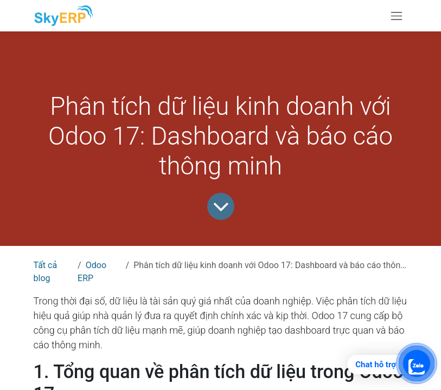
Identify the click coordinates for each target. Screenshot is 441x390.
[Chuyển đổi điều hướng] (396, 15)
